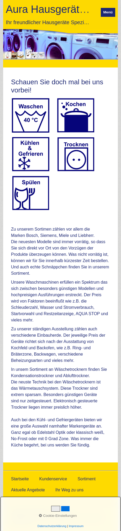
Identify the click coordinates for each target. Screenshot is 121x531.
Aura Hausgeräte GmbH (62, 9)
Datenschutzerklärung (30, 511)
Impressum (62, 511)
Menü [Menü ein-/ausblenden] (108, 12)
